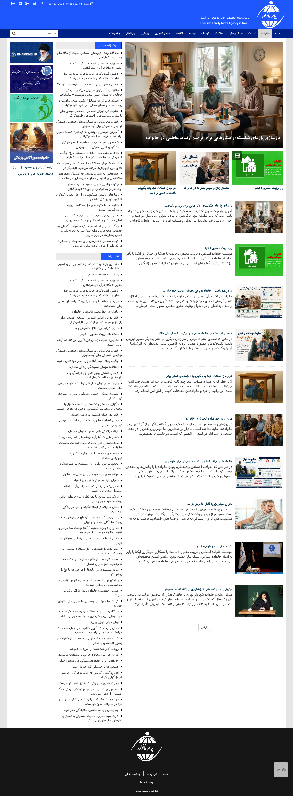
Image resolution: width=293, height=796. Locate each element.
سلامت (219, 33)
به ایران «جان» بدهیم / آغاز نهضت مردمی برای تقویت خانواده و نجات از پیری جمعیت (90, 530)
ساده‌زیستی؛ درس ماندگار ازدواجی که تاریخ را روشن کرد (91, 572)
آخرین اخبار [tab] (111, 256)
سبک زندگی (236, 33)
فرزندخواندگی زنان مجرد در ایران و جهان (93, 431)
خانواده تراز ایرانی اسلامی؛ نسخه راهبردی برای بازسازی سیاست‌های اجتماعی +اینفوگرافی (91, 113)
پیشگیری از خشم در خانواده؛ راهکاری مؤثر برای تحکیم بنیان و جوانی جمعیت (90, 582)
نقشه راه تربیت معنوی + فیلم (212, 547)
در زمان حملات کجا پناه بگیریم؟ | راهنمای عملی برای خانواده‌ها (90, 303)
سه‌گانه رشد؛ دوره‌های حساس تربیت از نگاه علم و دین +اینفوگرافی (89, 55)
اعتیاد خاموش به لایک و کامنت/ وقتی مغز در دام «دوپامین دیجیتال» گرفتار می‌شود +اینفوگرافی (89, 165)
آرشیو (204, 628)
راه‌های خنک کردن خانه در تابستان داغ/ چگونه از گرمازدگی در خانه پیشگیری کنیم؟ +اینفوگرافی (89, 155)
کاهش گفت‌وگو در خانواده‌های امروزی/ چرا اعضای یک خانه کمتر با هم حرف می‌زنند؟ (93, 76)
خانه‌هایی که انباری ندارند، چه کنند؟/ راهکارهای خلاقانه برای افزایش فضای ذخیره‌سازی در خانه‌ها (90, 176)
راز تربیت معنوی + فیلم (268, 188)
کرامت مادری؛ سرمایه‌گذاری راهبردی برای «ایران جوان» (90, 603)
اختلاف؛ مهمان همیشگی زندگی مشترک (93, 367)
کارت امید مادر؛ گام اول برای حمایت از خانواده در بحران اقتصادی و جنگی (89, 640)
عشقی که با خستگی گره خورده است (95, 667)
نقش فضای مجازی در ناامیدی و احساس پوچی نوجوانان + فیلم (90, 422)
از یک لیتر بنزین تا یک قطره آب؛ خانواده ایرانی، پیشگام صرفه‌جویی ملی (90, 499)
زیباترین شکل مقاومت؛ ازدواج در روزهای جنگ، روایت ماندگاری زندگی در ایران (90, 519)
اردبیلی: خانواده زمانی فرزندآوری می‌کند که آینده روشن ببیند (89, 342)
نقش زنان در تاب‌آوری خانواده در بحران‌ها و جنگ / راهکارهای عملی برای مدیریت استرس (89, 630)
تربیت (252, 33)
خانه (277, 33)
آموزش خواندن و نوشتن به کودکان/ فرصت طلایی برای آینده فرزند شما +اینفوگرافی (89, 134)
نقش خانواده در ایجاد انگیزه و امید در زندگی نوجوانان (92, 509)
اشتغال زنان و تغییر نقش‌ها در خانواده (205, 188)
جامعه (192, 33)
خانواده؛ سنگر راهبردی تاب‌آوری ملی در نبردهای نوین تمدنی (89, 396)
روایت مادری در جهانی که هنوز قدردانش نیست (89, 683)
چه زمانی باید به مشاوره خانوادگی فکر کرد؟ (91, 710)
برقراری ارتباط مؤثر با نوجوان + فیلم (96, 480)
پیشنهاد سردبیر (107, 45)
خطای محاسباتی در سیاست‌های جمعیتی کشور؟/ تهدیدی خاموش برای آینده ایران (89, 124)
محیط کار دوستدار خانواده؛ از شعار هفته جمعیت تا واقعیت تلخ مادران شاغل (89, 561)
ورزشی (145, 33)
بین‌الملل (131, 33)
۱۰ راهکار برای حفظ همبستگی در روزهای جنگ (89, 661)
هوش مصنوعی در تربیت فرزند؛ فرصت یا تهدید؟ (88, 84)
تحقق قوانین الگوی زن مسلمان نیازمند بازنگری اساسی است (90, 466)
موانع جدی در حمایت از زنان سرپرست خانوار (91, 474)
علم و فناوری (162, 33)
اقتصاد (179, 33)
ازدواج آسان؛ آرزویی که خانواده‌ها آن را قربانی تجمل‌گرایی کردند (91, 675)
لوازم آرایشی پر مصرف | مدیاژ (33, 167)
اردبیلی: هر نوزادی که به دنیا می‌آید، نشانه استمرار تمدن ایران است (93, 488)
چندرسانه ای (133, 774)
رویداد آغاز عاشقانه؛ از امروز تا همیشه (94, 649)
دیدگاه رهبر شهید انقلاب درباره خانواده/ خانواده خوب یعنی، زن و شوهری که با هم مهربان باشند (90, 613)
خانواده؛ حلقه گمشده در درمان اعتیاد (95, 415)
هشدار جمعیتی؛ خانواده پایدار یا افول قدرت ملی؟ (92, 593)
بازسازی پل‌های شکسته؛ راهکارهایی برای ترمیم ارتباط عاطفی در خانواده (213, 138)
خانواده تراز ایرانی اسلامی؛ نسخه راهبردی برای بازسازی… (191, 462)
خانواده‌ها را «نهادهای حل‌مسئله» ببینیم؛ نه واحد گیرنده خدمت (92, 207)
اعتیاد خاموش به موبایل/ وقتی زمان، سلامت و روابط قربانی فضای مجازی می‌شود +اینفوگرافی (90, 103)
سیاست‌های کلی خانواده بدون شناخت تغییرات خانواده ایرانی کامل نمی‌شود (90, 445)
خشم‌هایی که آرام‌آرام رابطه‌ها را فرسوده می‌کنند (88, 437)
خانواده (265, 33)
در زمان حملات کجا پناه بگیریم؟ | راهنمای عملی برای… (154, 190)
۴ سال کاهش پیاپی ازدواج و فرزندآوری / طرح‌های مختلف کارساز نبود (94, 375)
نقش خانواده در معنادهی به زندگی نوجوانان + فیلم (91, 540)
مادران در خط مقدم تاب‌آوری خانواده (206, 419)
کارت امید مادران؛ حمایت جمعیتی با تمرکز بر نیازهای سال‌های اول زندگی (92, 718)
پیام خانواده (215, 14)
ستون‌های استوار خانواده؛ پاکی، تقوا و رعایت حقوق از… (193, 292)
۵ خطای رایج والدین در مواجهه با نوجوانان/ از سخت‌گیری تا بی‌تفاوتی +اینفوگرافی (92, 144)
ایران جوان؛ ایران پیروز (105, 622)
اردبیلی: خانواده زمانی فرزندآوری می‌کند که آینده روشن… (192, 590)
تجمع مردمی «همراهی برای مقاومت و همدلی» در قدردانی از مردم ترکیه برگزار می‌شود (90, 243)
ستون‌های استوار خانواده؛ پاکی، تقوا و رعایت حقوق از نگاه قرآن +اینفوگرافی (92, 65)
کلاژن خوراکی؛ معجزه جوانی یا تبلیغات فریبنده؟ (88, 655)
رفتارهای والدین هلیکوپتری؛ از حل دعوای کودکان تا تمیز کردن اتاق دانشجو (89, 197)
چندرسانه (114, 33)
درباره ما (151, 774)
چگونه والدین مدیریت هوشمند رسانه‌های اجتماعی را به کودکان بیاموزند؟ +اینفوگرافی (94, 186)
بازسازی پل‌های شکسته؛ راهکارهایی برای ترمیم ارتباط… (193, 206)
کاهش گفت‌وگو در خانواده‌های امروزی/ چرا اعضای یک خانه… (189, 334)
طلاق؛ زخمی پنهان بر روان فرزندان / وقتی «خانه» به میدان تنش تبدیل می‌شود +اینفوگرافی (90, 92)
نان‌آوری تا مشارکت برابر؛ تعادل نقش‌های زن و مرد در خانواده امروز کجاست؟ (90, 701)
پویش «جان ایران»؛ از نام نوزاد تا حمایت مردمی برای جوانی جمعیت (90, 385)
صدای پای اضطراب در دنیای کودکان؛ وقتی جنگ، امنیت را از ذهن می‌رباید (89, 691)
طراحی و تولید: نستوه (146, 791)
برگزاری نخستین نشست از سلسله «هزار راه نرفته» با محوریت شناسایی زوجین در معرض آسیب (89, 406)
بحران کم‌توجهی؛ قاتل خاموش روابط (206, 504)
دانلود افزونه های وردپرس (35, 173)
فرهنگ (205, 33)
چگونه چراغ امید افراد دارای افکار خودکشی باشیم (88, 361)
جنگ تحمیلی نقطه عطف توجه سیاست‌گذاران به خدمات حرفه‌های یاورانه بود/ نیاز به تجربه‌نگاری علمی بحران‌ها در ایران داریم (89, 231)
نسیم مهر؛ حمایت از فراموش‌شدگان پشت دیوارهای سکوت (94, 455)
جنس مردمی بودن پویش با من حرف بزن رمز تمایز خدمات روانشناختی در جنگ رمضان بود (92, 217)
